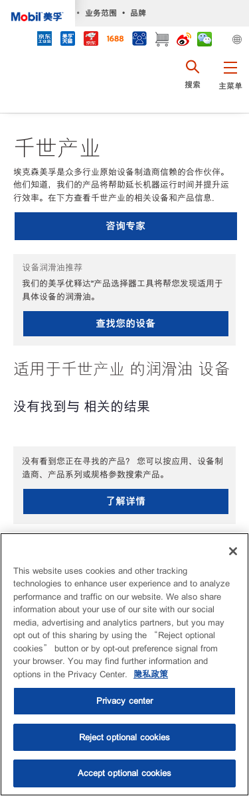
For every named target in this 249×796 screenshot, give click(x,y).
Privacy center (124, 701)
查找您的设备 (125, 323)
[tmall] (67, 40)
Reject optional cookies (125, 737)
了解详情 (125, 501)
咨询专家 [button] (125, 226)
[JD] (90, 40)
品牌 (138, 13)
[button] (230, 83)
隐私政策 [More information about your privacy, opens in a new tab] (150, 674)
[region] (124, 664)
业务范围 (101, 13)
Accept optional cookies (125, 773)
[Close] (233, 551)
